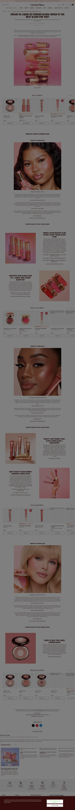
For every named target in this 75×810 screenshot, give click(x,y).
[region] (37, 803)
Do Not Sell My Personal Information (54, 801)
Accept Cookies (55, 805)
